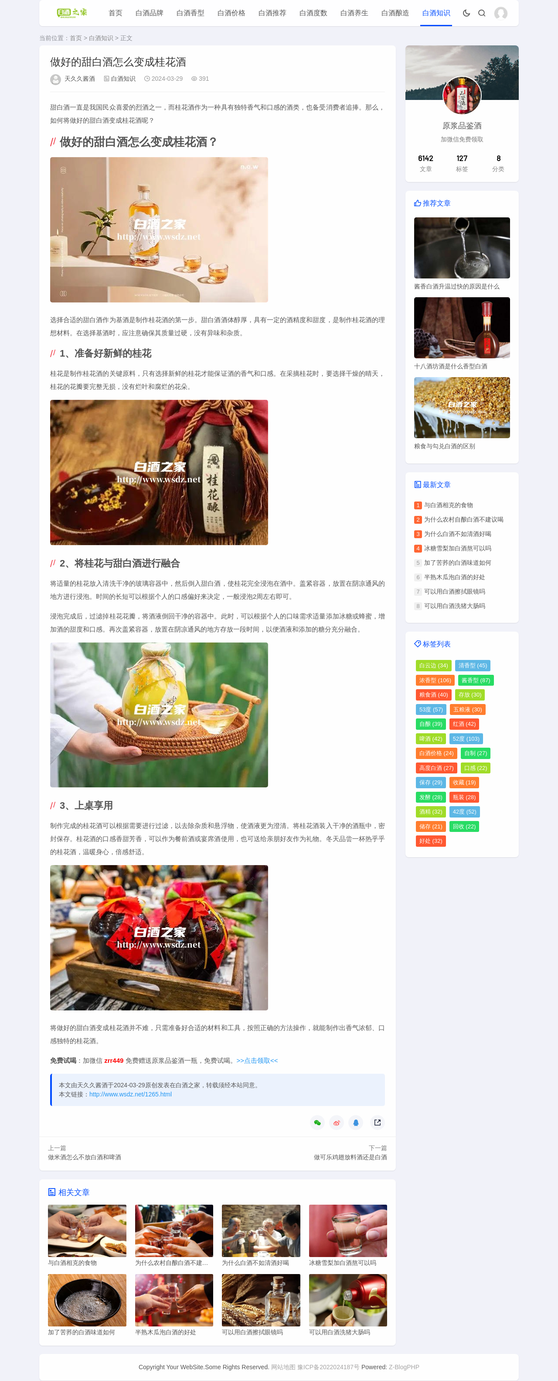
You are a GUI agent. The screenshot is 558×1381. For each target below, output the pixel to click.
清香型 (473, 665)
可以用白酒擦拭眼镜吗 (454, 591)
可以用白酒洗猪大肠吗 (454, 605)
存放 (470, 694)
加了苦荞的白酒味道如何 (457, 562)
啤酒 (430, 738)
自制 (475, 753)
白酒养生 (354, 13)
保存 (430, 782)
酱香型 (476, 680)
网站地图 (283, 1367)
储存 (430, 826)
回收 (464, 826)
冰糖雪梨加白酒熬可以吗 (457, 548)
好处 (430, 841)
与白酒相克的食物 (448, 505)
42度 (464, 811)
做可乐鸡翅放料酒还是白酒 (350, 1157)
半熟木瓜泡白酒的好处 (454, 577)
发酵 (430, 797)
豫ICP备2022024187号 (328, 1367)
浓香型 (435, 680)
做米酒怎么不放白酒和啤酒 (84, 1157)
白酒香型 (190, 13)
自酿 (430, 724)
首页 (115, 13)
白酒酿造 (395, 13)
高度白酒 (436, 768)
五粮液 (467, 709)
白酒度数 (313, 13)
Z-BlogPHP (404, 1367)
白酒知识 (436, 13)
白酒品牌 (149, 13)
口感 (475, 768)
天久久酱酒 (80, 78)
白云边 (433, 665)
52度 (466, 738)
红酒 (464, 724)
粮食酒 (433, 694)
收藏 (464, 782)
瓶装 (464, 797)
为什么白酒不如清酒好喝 (457, 533)
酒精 (430, 811)
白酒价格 (231, 13)
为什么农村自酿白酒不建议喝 (464, 519)
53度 (431, 709)
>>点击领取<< (257, 1060)
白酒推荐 (272, 13)
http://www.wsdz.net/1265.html (130, 1094)
